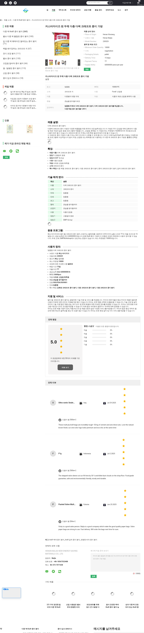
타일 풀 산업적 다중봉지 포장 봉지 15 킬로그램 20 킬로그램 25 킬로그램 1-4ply (23, 101)
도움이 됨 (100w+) (69, 420)
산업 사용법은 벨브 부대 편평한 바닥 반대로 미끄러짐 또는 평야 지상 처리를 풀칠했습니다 (73, 606)
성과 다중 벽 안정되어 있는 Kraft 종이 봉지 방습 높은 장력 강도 (132, 606)
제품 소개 (7, 20)
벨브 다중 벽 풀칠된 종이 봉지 (15, 36)
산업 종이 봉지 (9, 73)
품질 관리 (98, 10)
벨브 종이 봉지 (9, 58)
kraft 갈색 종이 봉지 (72, 540)
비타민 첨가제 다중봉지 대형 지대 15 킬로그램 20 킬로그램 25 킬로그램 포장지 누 (23, 108)
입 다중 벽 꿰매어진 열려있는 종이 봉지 (20, 41)
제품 (53, 10)
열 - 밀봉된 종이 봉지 (12, 68)
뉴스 (119, 10)
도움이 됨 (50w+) (68, 521)
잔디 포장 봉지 (9, 53)
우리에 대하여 (75, 10)
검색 (110, 3)
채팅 (87, 69)
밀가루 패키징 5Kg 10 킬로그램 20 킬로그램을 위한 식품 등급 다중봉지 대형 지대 (23, 94)
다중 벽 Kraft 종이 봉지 (21, 20)
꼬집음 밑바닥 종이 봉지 (13, 63)
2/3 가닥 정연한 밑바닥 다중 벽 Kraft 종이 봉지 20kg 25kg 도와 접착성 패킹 (54, 606)
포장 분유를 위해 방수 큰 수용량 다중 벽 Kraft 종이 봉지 (93, 606)
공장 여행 (87, 10)
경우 (126, 10)
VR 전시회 (62, 10)
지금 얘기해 (126, 3)
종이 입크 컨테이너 (11, 78)
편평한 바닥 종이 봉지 (89, 540)
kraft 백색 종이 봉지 (56, 540)
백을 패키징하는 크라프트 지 (15, 48)
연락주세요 (110, 10)
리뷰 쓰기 (65, 367)
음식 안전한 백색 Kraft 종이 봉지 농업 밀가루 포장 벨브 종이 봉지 (112, 606)
